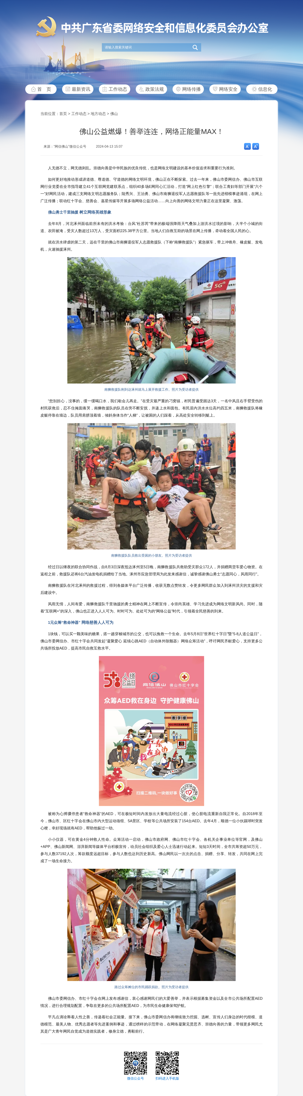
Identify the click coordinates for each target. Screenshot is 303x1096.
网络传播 (191, 89)
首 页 (44, 89)
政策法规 (154, 89)
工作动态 (118, 89)
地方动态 (98, 114)
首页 (63, 114)
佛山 (114, 114)
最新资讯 (81, 89)
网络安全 (228, 89)
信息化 (265, 89)
